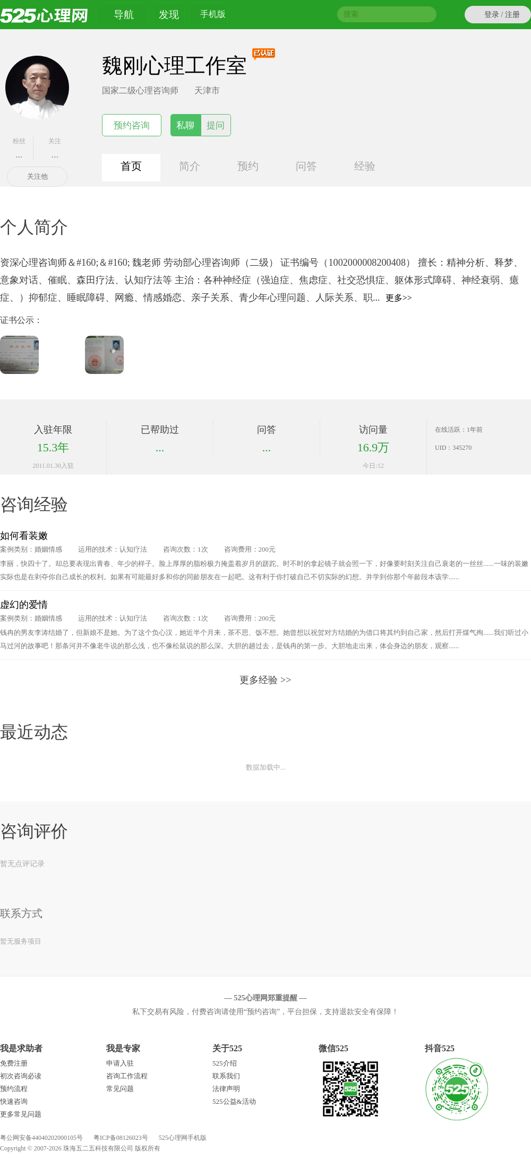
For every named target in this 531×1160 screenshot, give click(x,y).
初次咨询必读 (20, 1076)
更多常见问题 (20, 1114)
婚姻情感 (48, 549)
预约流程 (14, 1089)
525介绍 (224, 1063)
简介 (189, 166)
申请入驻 (120, 1063)
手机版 (213, 15)
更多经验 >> (265, 680)
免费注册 (14, 1063)
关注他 (37, 176)
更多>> (399, 297)
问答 (306, 166)
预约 (248, 166)
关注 (55, 148)
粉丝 (19, 148)
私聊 (185, 125)
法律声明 (226, 1089)
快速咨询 (14, 1101)
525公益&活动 (234, 1101)
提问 (216, 125)
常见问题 (120, 1089)
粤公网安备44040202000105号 (41, 1137)
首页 (131, 166)
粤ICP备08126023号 (120, 1137)
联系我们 (226, 1076)
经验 (364, 166)
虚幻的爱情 (24, 604)
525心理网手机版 (183, 1137)
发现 (169, 14)
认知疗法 (133, 549)
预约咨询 (132, 125)
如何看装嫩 (24, 535)
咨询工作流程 (127, 1076)
